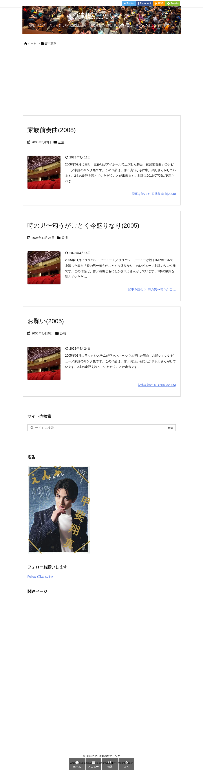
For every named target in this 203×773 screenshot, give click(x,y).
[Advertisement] (101, 82)
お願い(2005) (45, 321)
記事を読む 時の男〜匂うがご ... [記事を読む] (152, 289)
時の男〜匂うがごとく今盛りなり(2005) (83, 225)
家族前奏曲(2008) (51, 130)
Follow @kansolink (40, 576)
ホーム (32, 43)
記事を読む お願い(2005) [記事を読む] (157, 385)
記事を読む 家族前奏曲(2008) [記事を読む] (154, 194)
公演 (61, 142)
